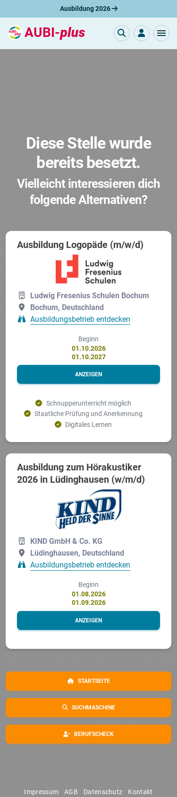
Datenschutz (103, 792)
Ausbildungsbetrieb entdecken (80, 319)
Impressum (41, 792)
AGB (71, 792)
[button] (161, 33)
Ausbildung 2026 (89, 8)
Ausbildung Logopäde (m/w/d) (80, 244)
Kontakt (140, 792)
